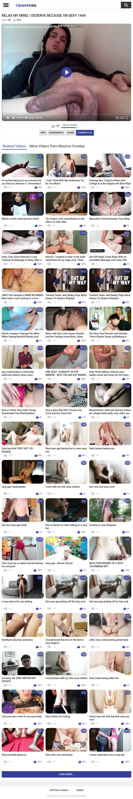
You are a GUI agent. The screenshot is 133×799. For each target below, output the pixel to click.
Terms (79, 790)
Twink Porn (63, 796)
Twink (26, 5)
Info (43, 132)
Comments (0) (85, 132)
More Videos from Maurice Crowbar (57, 146)
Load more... (66, 774)
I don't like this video (58, 126)
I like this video (53, 126)
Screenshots (56, 132)
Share (70, 132)
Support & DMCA (59, 790)
